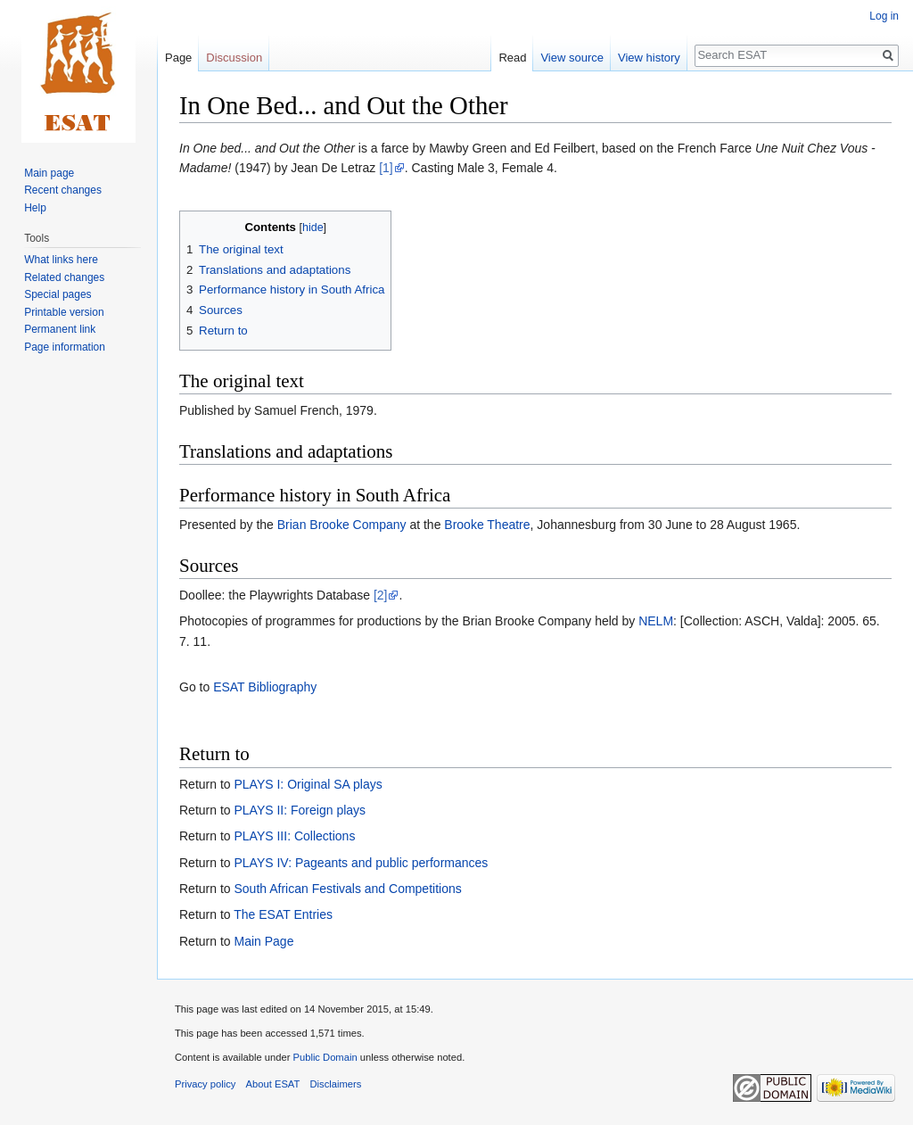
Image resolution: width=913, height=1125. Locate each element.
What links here (61, 259)
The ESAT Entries (283, 914)
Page (178, 57)
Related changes (64, 277)
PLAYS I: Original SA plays (308, 784)
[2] (381, 595)
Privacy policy (205, 1084)
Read (512, 57)
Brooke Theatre (487, 524)
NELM (655, 621)
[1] (386, 168)
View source (572, 57)
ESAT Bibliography (265, 687)
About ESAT (273, 1084)
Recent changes (63, 190)
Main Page (263, 941)
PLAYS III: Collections (294, 836)
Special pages (57, 294)
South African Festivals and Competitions (347, 888)
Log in (884, 16)
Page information (64, 347)
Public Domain (324, 1057)
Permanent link (59, 329)
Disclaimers (336, 1084)
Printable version (63, 312)
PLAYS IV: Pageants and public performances (361, 863)
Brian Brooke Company (342, 524)
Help (35, 208)
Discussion (234, 57)
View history (649, 57)
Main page (49, 173)
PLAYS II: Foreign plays (300, 810)
